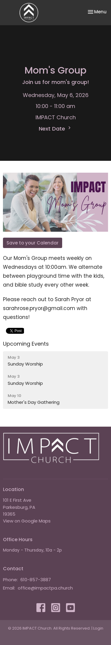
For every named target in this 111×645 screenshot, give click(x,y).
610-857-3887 (35, 579)
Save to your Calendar (33, 243)
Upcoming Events (26, 343)
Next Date (55, 128)
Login (98, 628)
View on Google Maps (27, 521)
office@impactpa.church (45, 588)
